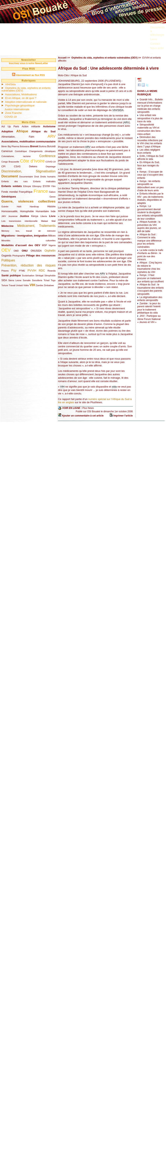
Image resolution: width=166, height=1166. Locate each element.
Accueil (62, 57)
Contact (155, 43)
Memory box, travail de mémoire (28, 231)
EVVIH (46, 186)
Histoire (51, 206)
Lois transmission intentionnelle (19, 221)
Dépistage (51, 166)
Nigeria (52, 245)
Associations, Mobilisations (21, 94)
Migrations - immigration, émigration (24, 235)
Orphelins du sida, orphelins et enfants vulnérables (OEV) (26, 89)
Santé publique (11, 275)
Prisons (5, 270)
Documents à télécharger (157, 31)
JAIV (3, 216)
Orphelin (50, 250)
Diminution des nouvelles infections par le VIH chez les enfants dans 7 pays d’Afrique (149, 142)
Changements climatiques (42, 151)
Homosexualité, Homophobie (17, 211)
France (41, 191)
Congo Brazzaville (10, 161)
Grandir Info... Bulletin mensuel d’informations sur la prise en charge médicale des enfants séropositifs (150, 105)
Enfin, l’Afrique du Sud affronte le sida (150, 158)
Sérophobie (50, 275)
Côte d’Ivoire (32, 160)
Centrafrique (21, 151)
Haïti (19, 206)
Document (9, 176)
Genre (52, 196)
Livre (52, 216)
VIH (32, 285)
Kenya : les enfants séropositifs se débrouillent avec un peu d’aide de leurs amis (150, 186)
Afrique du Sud (43, 131)
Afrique (22, 131)
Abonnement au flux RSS (30, 75)
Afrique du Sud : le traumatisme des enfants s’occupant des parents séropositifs (150, 289)
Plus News (88, 408)
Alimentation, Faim (17, 136)
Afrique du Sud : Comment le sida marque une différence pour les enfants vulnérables (149, 240)
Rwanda (51, 270)
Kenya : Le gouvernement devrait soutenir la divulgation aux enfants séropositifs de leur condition (150, 212)
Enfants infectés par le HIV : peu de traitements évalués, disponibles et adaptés (150, 198)
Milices (52, 235)
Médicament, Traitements (36, 225)
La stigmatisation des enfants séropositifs (149, 299)
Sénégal (39, 275)
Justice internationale (16, 109)
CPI (3, 166)
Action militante (31, 126)
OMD (16, 251)
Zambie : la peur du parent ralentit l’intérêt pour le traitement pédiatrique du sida (148, 308)
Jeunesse (13, 216)
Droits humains (48, 176)
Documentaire (26, 176)
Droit (36, 176)
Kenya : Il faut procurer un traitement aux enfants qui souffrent (150, 278)
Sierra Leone (14, 280)
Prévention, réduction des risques (28, 265)
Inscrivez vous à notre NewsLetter (28, 63)
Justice (24, 216)
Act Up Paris (10, 126)
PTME (22, 270)
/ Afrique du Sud (78, 75)
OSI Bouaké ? (156, 21)
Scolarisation (28, 275)
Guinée (4, 206)
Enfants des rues (14, 181)
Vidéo (26, 285)
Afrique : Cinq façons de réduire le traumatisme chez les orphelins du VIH (149, 267)
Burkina (42, 146)
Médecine (7, 225)
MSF (44, 245)
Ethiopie (27, 186)
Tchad (46, 280)
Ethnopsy (36, 186)
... (151, 52)
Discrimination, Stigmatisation (28, 171)
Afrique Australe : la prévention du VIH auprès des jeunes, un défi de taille (149, 226)
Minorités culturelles (28, 240)
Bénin (4, 146)
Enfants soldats (11, 186)
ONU (25, 250)
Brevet (34, 146)
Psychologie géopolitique (20, 105)
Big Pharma (13, 146)
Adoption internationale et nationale (26, 101)
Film (54, 186)
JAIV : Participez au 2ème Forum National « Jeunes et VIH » (149, 319)
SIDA (4, 280)
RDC (42, 270)
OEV (6, 250)
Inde (53, 211)
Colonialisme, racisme (16, 156)
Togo (53, 280)
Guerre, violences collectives (28, 201)
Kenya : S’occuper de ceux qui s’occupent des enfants (150, 174)
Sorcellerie (37, 280)
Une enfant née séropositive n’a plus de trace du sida (149, 118)
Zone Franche (13, 112)
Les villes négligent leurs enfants (148, 151)
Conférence (47, 156)
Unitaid (19, 285)
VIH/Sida (10, 84)
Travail (12, 285)
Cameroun (7, 151)
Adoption (7, 131)
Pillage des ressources (41, 255)
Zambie (39, 285)
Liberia (43, 216)
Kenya (34, 216)
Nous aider (157, 48)
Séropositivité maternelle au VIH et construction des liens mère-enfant (148, 129)
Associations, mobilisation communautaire (28, 141)
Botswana (24, 146)
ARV (52, 136)
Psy (13, 270)
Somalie (27, 280)
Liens (153, 39)
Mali (54, 221)
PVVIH (32, 270)
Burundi (51, 146)
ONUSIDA (36, 250)
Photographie (18, 255)
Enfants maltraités (44, 181)
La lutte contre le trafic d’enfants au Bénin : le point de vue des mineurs (150, 255)
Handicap (34, 206)
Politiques (8, 260)
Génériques (8, 196)
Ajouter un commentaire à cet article (82, 415)
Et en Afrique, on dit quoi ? (20, 98)
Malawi (44, 221)
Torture (4, 285)
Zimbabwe (49, 285)
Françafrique (25, 191)
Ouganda (6, 255)
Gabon (52, 192)
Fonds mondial (9, 191)
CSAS (17, 166)
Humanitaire (42, 211)
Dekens (33, 166)
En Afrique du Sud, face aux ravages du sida (148, 165)
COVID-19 (10, 116)
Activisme (49, 126)
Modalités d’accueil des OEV (20, 245)
